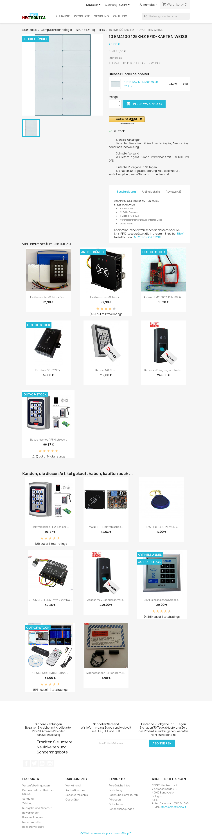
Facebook (26, 763)
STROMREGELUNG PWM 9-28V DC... (50, 600)
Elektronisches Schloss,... (106, 297)
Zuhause (63, 16)
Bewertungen (30, 812)
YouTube (42, 763)
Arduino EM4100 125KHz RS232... (163, 297)
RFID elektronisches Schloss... (161, 600)
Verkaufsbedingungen (36, 785)
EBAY (180, 234)
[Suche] (166, 16)
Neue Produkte (31, 822)
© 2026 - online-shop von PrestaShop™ (106, 833)
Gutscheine (116, 804)
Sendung (101, 16)
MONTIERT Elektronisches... (106, 527)
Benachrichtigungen (121, 809)
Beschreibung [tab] (126, 192)
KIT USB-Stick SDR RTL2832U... (50, 673)
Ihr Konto (117, 779)
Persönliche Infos (119, 785)
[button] (149, 120)
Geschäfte (72, 799)
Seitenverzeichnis (77, 795)
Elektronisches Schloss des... (48, 297)
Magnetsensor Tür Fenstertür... (105, 673)
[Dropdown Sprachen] (94, 5)
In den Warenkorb (144, 103)
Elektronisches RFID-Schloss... (48, 439)
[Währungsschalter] (125, 5)
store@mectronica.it (173, 807)
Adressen (115, 799)
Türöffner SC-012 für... (48, 370)
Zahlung (120, 16)
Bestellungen (117, 790)
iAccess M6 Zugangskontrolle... (163, 370)
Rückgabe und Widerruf (36, 808)
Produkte (82, 16)
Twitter (34, 763)
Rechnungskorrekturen (123, 795)
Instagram (50, 763)
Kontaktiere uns (75, 790)
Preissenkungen (32, 817)
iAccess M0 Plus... (106, 370)
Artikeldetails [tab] (151, 192)
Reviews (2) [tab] (173, 192)
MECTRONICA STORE (148, 237)
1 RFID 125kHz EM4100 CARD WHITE (141, 83)
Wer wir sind (73, 785)
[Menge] (113, 104)
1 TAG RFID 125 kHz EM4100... (161, 527)
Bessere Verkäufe (33, 826)
